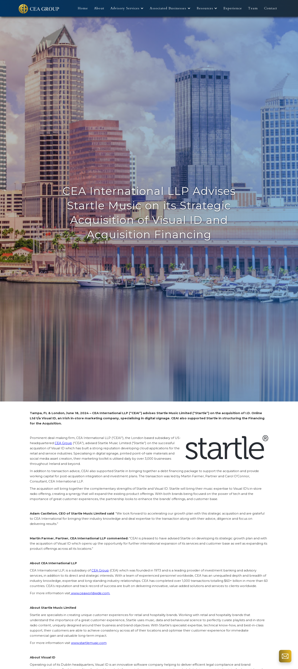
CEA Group (63, 443)
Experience (232, 8)
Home (83, 8)
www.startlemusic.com (89, 643)
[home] (39, 8)
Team (253, 8)
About (99, 8)
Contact (270, 8)
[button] (128, 8)
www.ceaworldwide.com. (90, 593)
